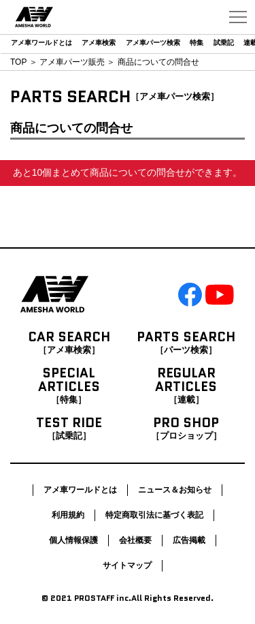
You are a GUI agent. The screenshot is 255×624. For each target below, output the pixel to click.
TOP (18, 62)
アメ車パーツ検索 (153, 42)
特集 (196, 42)
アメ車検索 (99, 42)
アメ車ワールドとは (41, 42)
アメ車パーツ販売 (72, 62)
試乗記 (224, 42)
